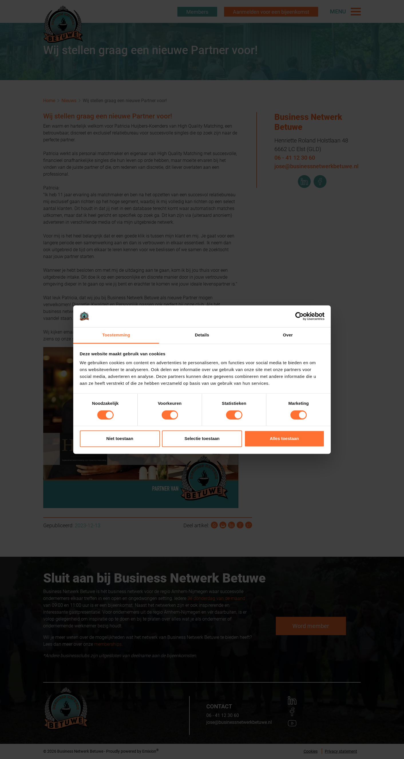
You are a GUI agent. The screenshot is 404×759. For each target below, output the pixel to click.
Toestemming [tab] (116, 335)
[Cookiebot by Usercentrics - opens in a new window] (299, 316)
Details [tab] (202, 335)
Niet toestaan (119, 438)
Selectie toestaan (202, 438)
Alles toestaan (284, 438)
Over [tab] (288, 335)
